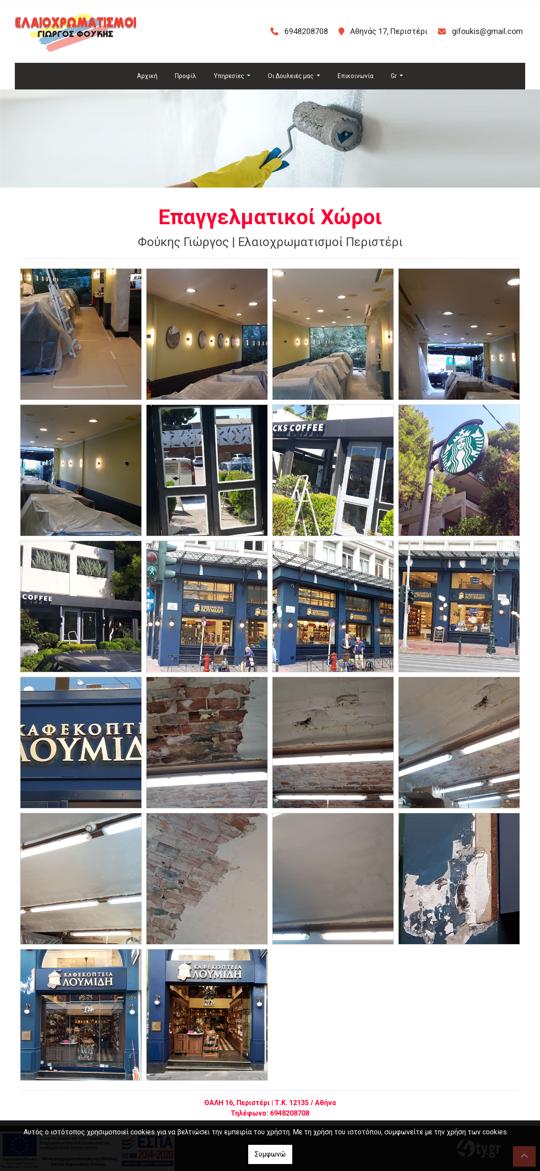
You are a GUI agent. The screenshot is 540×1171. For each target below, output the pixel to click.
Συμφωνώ (270, 1154)
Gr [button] (394, 75)
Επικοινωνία (355, 75)
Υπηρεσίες (230, 75)
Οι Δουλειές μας (291, 75)
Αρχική (147, 75)
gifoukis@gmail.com (487, 31)
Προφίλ (185, 75)
